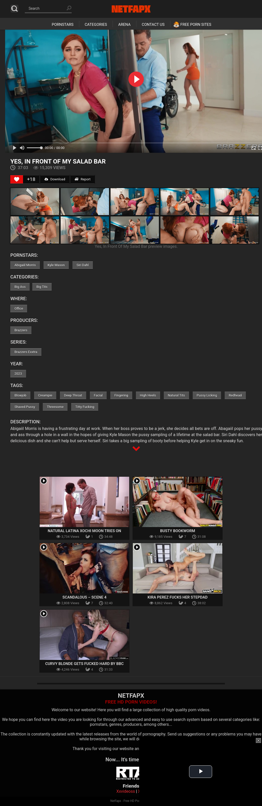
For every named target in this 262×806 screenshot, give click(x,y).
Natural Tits (176, 395)
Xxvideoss (125, 791)
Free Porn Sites (195, 24)
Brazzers (20, 330)
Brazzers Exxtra (25, 352)
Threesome (55, 407)
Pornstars (62, 24)
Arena (124, 24)
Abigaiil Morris (25, 265)
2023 (18, 374)
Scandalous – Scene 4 (84, 597)
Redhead (235, 395)
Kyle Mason (56, 265)
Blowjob (20, 395)
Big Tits (41, 287)
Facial (98, 395)
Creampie (45, 395)
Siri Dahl (83, 265)
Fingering (121, 395)
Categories (96, 24)
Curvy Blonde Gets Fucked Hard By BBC (84, 663)
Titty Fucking (84, 407)
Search (14, 9)
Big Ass (20, 287)
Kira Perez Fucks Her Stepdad (178, 597)
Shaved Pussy (24, 407)
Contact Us (153, 24)
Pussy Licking (207, 395)
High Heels (148, 395)
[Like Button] (16, 179)
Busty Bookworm (177, 531)
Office (18, 308)
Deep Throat (73, 395)
